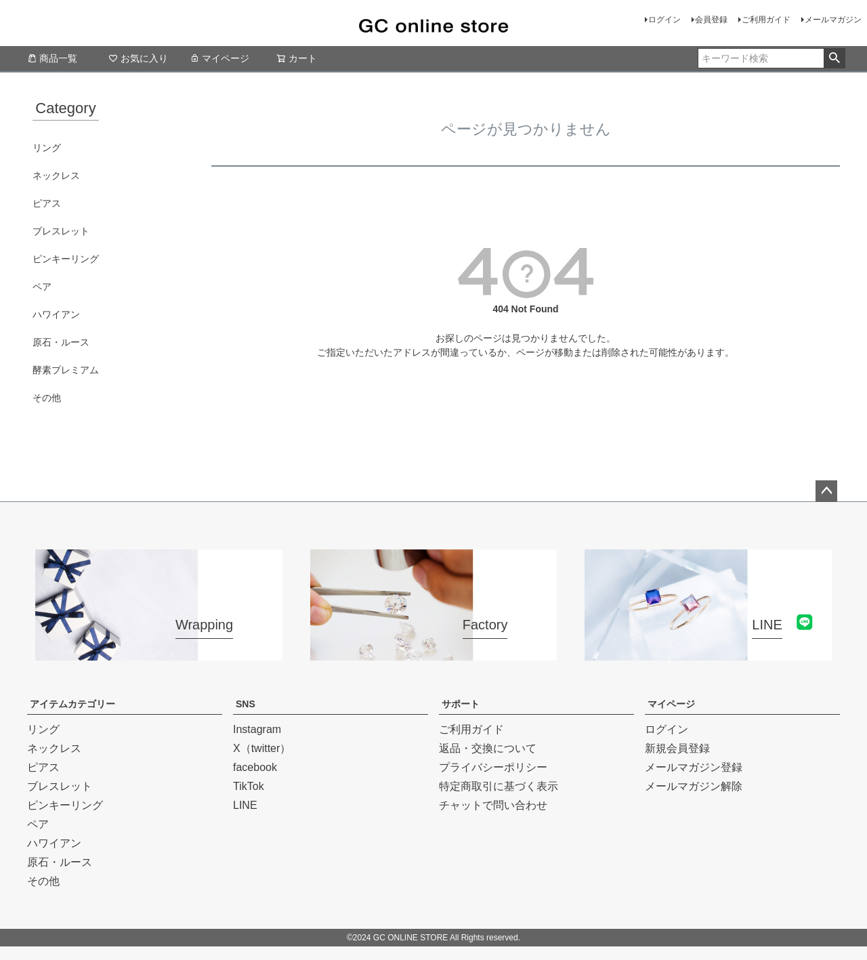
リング (47, 147)
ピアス (47, 203)
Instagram (257, 729)
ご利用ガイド (766, 19)
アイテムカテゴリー (72, 703)
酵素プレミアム (66, 369)
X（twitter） (262, 748)
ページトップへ (826, 491)
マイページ (219, 58)
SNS (245, 703)
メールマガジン (833, 19)
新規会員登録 (677, 748)
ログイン (664, 19)
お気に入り (138, 58)
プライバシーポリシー (493, 767)
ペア (42, 286)
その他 (47, 397)
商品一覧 (52, 58)
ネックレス (56, 175)
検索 (834, 58)
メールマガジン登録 (693, 767)
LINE (245, 805)
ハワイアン (56, 314)
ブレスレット (61, 231)
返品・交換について (487, 748)
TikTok (248, 786)
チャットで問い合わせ (493, 805)
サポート (461, 703)
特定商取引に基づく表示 (498, 786)
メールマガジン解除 (693, 786)
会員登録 (711, 19)
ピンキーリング (66, 258)
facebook (255, 767)
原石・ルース (61, 342)
